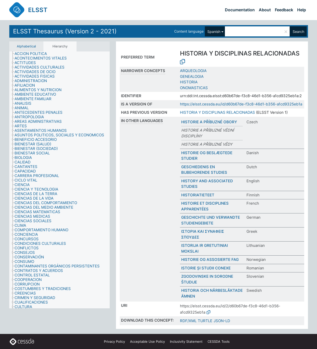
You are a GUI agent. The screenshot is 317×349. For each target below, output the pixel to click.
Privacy (114, 341)
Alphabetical (26, 46)
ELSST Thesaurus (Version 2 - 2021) (65, 31)
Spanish (213, 31)
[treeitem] (32, 53)
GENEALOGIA (192, 76)
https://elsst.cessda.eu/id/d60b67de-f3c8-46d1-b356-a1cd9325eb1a (241, 104)
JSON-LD (222, 320)
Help (301, 9)
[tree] (59, 179)
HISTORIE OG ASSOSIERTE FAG (210, 259)
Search (298, 31)
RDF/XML (188, 320)
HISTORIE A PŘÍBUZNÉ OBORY (209, 122)
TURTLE (205, 320)
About (265, 9)
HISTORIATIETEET (197, 195)
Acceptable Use (147, 341)
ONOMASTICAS (194, 87)
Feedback (284, 9)
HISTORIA (189, 82)
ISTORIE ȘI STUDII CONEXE (206, 268)
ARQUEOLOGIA (193, 70)
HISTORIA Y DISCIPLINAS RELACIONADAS (217, 112)
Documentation (240, 9)
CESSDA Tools (219, 341)
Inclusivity (186, 341)
